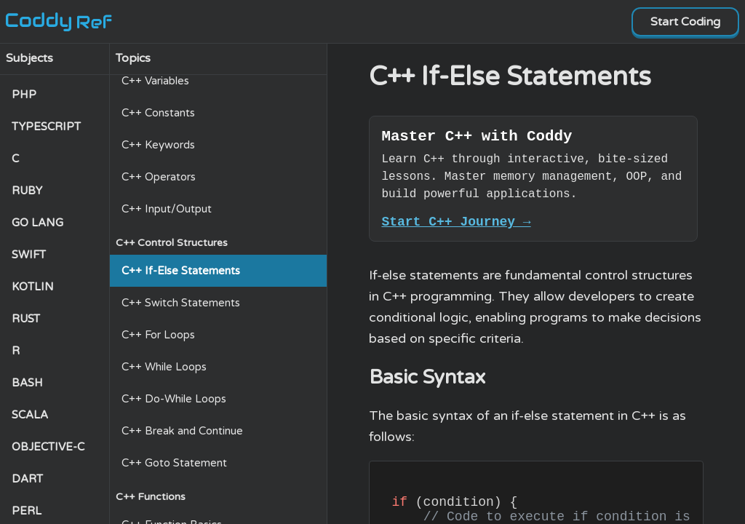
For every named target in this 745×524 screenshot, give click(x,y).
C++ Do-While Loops (173, 398)
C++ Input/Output (166, 208)
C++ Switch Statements (180, 302)
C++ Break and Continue (182, 430)
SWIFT (29, 254)
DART (27, 478)
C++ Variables (155, 80)
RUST (26, 318)
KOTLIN (33, 286)
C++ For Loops (158, 334)
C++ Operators (158, 176)
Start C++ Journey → (455, 227)
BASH (27, 382)
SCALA (30, 414)
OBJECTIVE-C (48, 446)
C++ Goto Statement (174, 462)
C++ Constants (158, 112)
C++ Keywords (158, 144)
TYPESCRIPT (46, 126)
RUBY (27, 190)
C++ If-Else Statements (180, 270)
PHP (24, 94)
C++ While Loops (164, 366)
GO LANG (37, 222)
